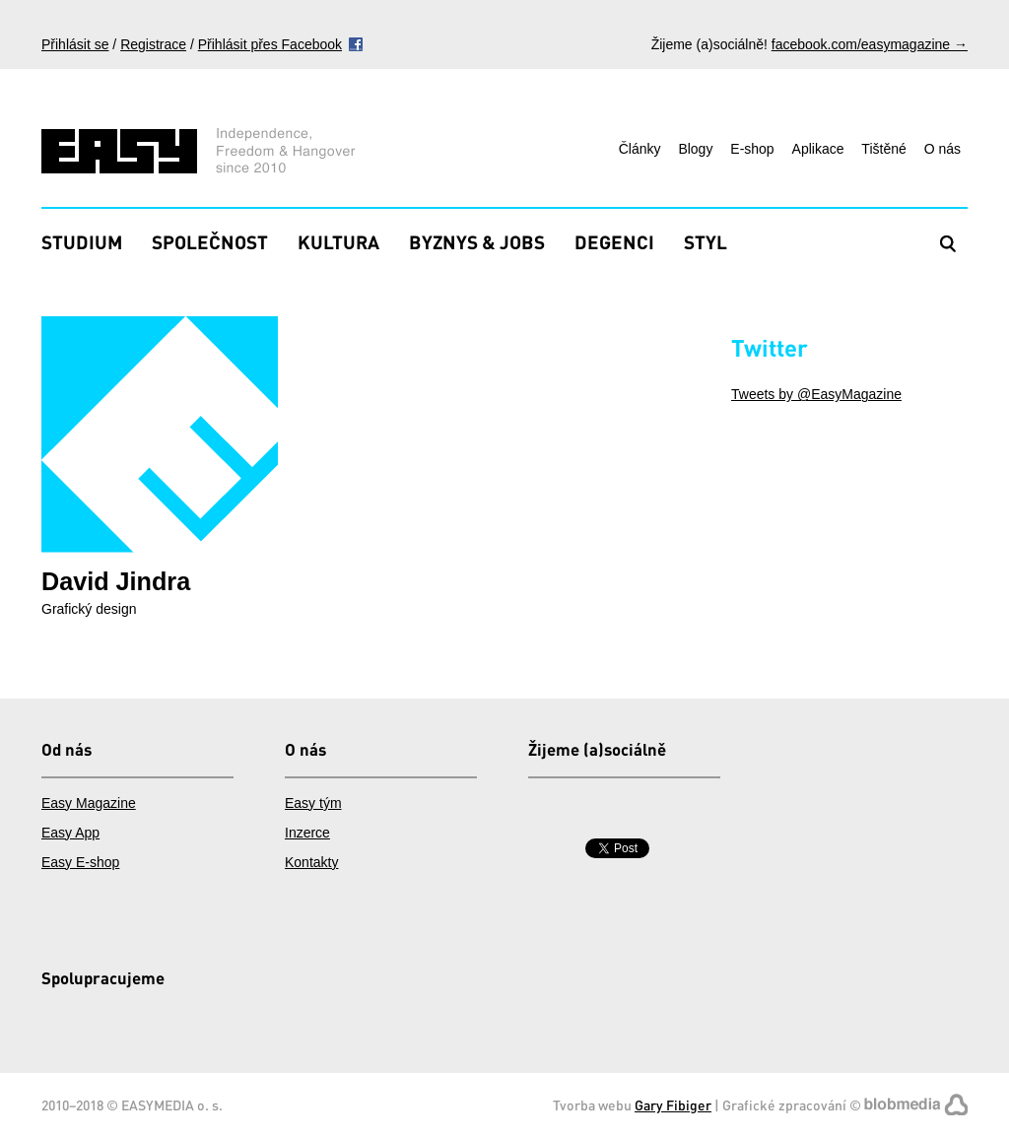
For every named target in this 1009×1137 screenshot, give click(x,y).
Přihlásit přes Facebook (270, 44)
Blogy (695, 149)
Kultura (338, 242)
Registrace (153, 44)
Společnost (210, 242)
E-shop (752, 149)
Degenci (614, 242)
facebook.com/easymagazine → (870, 44)
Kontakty (311, 862)
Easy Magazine (88, 803)
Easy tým (313, 803)
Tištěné (883, 149)
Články (640, 149)
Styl (705, 242)
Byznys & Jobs (477, 242)
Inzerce (307, 832)
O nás (942, 149)
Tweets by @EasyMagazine (816, 394)
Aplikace (818, 149)
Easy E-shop (80, 862)
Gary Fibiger (673, 1105)
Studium (81, 242)
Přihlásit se (74, 44)
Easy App (70, 832)
